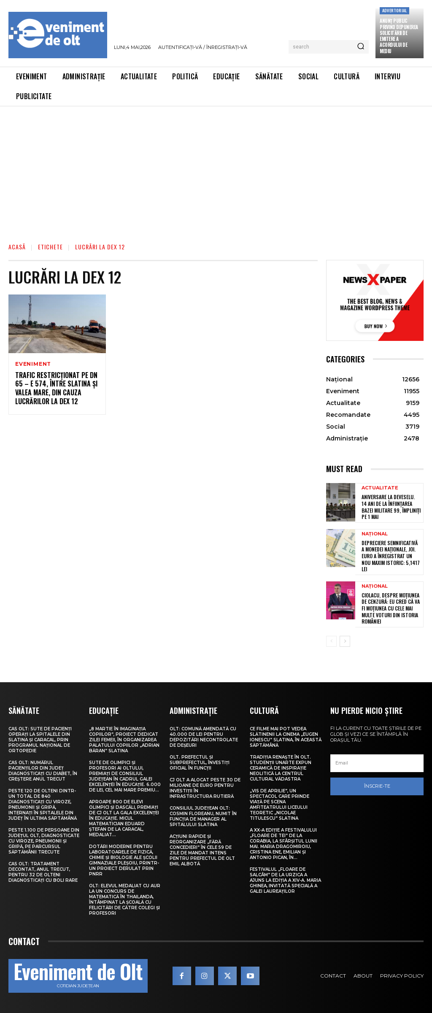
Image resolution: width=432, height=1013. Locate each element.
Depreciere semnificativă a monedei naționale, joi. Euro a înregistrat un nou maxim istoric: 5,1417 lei (391, 556)
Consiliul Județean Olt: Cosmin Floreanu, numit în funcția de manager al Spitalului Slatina (203, 816)
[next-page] (345, 641)
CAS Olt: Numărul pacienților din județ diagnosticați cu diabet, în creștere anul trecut (42, 771)
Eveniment (33, 364)
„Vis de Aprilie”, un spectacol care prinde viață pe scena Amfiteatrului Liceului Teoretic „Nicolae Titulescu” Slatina (279, 804)
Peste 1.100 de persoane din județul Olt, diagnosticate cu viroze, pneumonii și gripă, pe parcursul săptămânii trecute (43, 841)
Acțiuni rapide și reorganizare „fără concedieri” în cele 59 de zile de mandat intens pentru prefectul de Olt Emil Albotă (202, 850)
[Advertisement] (216, 170)
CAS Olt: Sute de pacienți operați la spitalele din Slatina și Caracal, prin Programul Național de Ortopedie (40, 740)
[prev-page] (331, 641)
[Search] (361, 47)
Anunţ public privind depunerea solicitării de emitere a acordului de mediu (399, 35)
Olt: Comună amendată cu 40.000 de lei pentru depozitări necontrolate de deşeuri (204, 737)
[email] (377, 763)
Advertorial (394, 10)
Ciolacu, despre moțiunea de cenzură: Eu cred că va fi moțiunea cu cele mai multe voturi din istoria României (391, 608)
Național (375, 534)
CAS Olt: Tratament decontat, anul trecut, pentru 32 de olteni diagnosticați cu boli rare (43, 872)
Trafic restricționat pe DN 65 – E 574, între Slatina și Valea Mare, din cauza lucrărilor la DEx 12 (56, 388)
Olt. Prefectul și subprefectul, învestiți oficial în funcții (200, 762)
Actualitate (380, 488)
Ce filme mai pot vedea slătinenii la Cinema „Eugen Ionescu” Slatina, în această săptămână (285, 737)
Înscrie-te (377, 786)
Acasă (17, 246)
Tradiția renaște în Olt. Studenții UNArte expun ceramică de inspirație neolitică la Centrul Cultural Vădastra (280, 768)
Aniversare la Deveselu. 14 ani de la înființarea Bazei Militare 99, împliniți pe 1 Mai (391, 506)
